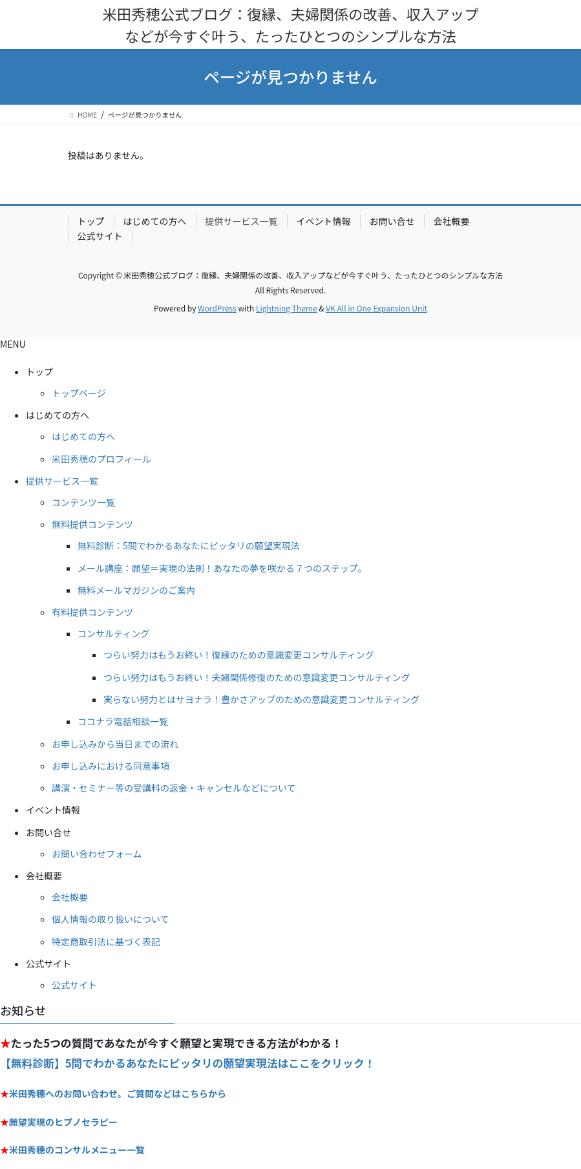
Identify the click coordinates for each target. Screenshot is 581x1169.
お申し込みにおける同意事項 (110, 765)
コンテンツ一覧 (83, 502)
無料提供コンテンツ (92, 524)
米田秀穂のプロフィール (101, 458)
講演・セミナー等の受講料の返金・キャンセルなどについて (174, 787)
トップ (91, 221)
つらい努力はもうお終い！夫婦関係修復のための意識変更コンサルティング (256, 677)
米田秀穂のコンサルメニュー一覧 (77, 1149)
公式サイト (100, 235)
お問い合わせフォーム (97, 853)
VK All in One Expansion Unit (376, 307)
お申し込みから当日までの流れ (115, 743)
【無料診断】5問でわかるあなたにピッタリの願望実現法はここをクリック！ (187, 1063)
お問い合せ (392, 221)
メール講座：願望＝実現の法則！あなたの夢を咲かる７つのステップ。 (222, 568)
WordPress (217, 307)
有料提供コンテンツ (92, 612)
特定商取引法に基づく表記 (106, 941)
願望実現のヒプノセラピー (63, 1121)
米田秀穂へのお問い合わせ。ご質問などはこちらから (117, 1093)
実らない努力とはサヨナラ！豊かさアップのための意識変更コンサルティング (261, 699)
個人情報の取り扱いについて (110, 918)
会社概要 (452, 221)
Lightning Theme (286, 307)
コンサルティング (113, 633)
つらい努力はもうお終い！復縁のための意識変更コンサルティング (238, 654)
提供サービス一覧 (242, 221)
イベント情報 (324, 221)
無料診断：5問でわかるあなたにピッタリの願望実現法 (189, 545)
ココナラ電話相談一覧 (123, 721)
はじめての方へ (155, 221)
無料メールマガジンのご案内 (136, 590)
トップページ (79, 392)
